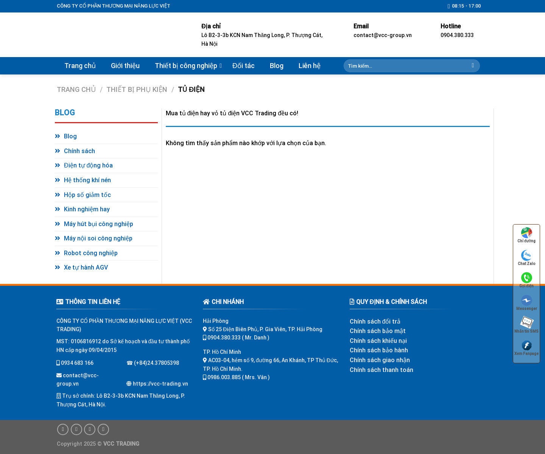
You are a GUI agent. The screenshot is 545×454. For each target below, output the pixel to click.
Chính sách (79, 151)
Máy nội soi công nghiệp (98, 238)
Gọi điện (526, 279)
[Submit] (473, 65)
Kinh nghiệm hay (87, 209)
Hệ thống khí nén (87, 180)
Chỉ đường (526, 234)
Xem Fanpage (526, 347)
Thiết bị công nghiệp (186, 66)
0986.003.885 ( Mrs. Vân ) (238, 377)
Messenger (526, 302)
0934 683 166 (76, 363)
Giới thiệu (125, 66)
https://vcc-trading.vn (160, 384)
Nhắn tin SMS (526, 324)
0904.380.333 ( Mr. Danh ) (238, 338)
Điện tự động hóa (88, 165)
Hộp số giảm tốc (87, 194)
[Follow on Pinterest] (103, 429)
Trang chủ (80, 66)
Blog (276, 66)
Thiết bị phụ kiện (136, 89)
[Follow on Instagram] (76, 429)
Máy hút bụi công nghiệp (98, 224)
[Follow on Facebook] (63, 429)
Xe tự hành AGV (86, 267)
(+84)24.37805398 (156, 363)
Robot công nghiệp (91, 253)
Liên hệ (310, 66)
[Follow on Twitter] (89, 429)
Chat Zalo (526, 257)
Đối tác (243, 66)
